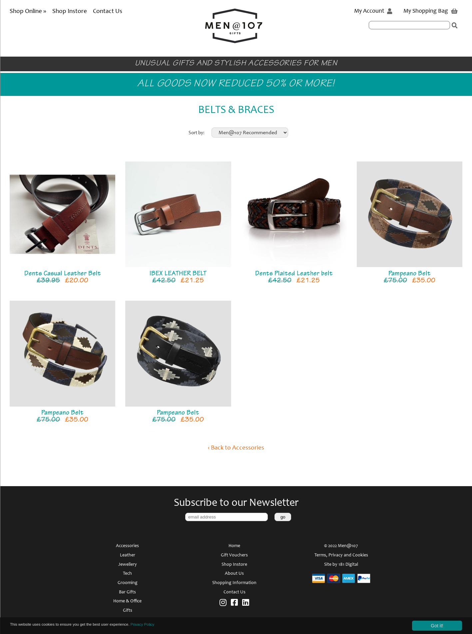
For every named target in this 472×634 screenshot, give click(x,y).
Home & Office (127, 601)
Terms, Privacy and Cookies (341, 555)
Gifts (127, 610)
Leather (127, 555)
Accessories (127, 546)
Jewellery (127, 564)
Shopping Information (234, 583)
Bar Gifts (127, 592)
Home (234, 546)
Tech (127, 573)
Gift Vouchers (234, 555)
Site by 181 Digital (341, 564)
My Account (373, 11)
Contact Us (107, 11)
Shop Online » (29, 11)
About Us (234, 573)
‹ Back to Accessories (236, 448)
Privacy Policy (171, 625)
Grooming (128, 583)
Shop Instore (69, 11)
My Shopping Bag (430, 11)
